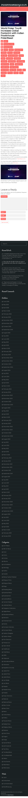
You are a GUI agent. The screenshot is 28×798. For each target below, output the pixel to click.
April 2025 (6, 345)
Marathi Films (7, 689)
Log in (5, 777)
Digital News (6, 611)
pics (24, 70)
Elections (5, 617)
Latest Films (6, 674)
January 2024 (7, 392)
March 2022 (6, 454)
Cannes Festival (7, 602)
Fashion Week (7, 636)
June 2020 (6, 520)
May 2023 (6, 411)
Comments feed (7, 783)
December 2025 (8, 320)
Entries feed (6, 780)
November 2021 (7, 467)
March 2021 (6, 492)
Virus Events (6, 761)
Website (3, 219)
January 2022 (7, 461)
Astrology (6, 567)
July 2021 (5, 479)
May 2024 (6, 379)
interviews (4, 61)
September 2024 (8, 367)
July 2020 (6, 517)
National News (7, 702)
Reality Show (6, 724)
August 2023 (6, 408)
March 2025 (6, 348)
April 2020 (6, 526)
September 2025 (8, 329)
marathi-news (4, 67)
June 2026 (6, 301)
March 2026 (6, 311)
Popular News (7, 721)
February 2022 (7, 458)
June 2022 (6, 445)
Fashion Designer (8, 633)
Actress (11, 50)
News (4, 711)
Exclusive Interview (8, 627)
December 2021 (7, 464)
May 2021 (5, 486)
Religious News (7, 727)
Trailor (21, 73)
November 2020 (8, 504)
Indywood (6, 658)
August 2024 (6, 370)
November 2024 (8, 361)
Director (10, 52)
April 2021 (6, 489)
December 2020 (8, 501)
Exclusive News (7, 630)
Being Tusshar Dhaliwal (9, 577)
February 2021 (7, 495)
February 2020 (7, 533)
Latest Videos (20, 61)
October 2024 (7, 364)
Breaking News (7, 589)
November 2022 (8, 429)
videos (3, 75)
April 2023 (6, 414)
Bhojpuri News (7, 583)
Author (5, 570)
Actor (4, 552)
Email (3, 215)
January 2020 (7, 536)
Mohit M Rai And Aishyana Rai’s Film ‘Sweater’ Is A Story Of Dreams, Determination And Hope (12, 277)
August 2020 (6, 514)
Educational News (8, 614)
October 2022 (7, 433)
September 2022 (8, 436)
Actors (5, 555)
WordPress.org (7, 787)
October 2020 (7, 508)
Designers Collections (9, 608)
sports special (7, 746)
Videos (5, 758)
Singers (16, 73)
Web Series (6, 768)
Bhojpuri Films (18, 50)
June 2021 (6, 483)
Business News (8, 47)
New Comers (4, 70)
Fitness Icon (6, 642)
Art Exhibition (7, 564)
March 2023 (6, 417)
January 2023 (7, 423)
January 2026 (7, 317)
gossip (3, 58)
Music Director (14, 67)
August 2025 (6, 332)
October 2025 (7, 326)
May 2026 (6, 304)
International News (8, 661)
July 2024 (6, 373)
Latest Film (6, 671)
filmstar (21, 55)
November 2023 (8, 398)
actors (5, 50)
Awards (5, 574)
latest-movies (4, 64)
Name (3, 212)
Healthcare (6, 649)
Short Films (6, 733)
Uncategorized (7, 755)
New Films (13, 70)
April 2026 (6, 307)
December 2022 (8, 426)
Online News (6, 714)
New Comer (6, 705)
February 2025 (7, 351)
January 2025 (7, 354)
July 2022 (6, 442)
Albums (5, 561)
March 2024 (6, 386)
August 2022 (6, 439)
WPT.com (15, 163)
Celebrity (3, 52)
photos (19, 70)
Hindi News (17, 58)
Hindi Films (9, 58)
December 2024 (8, 357)
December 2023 (8, 395)
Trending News (7, 752)
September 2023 (8, 404)
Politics (5, 717)
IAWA (4, 655)
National (5, 699)
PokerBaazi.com (21, 158)
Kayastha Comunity (8, 667)
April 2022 (6, 451)
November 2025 (8, 323)
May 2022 (6, 448)
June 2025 (6, 339)
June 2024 (6, 376)
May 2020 (6, 523)
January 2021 (7, 498)
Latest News (12, 61)
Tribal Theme (10, 794)
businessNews (7, 599)
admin (5, 41)
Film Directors (7, 639)
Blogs (4, 586)
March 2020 (6, 529)
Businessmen (7, 595)
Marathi (5, 686)
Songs (5, 739)
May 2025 (6, 342)
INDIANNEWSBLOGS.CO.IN (14, 4)
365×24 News (7, 549)
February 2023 (7, 420)
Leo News (6, 683)
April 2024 (6, 382)
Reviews (5, 730)
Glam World (6, 645)
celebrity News (7, 605)
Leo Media (6, 680)
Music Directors (7, 696)
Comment (4, 196)
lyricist (12, 64)
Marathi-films (18, 64)
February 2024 (7, 389)
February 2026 (7, 314)
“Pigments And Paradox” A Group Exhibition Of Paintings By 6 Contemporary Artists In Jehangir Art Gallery (14, 283)
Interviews (6, 664)
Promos (10, 73)
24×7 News (6, 545)
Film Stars (4, 55)
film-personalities (12, 55)
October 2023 (7, 401)
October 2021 (7, 470)
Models (5, 692)
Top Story (6, 749)
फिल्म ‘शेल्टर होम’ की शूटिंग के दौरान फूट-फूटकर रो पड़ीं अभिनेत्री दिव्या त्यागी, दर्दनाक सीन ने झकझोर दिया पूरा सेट (14, 263)
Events (5, 624)
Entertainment (7, 620)
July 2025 (6, 336)
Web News (6, 764)
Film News (16, 52)
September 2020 (8, 511)
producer (3, 73)
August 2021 (6, 476)
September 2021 (8, 473)
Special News (7, 742)
